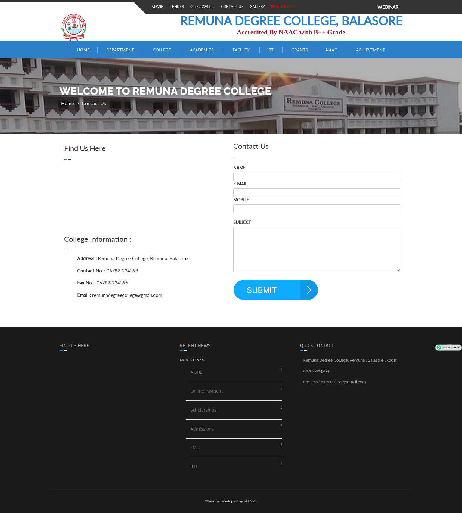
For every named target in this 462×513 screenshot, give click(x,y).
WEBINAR (387, 7)
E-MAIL (240, 183)
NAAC (333, 50)
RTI (271, 50)
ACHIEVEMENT (370, 50)
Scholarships (203, 410)
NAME (239, 167)
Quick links (192, 360)
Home (83, 50)
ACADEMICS (203, 50)
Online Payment (207, 391)
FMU (195, 447)
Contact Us (231, 6)
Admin (157, 6)
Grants (300, 50)
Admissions (202, 429)
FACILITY (242, 50)
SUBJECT (242, 222)
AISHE (196, 372)
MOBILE (241, 199)
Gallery (256, 6)
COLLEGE (163, 50)
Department (121, 50)
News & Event (281, 6)
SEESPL (250, 501)
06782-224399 (201, 6)
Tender (176, 6)
